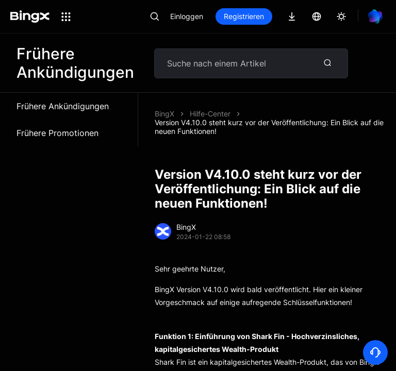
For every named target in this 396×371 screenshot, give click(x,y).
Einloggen (186, 16)
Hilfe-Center (210, 113)
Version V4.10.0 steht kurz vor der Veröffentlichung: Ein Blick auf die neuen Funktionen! (269, 127)
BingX (164, 113)
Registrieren (244, 16)
